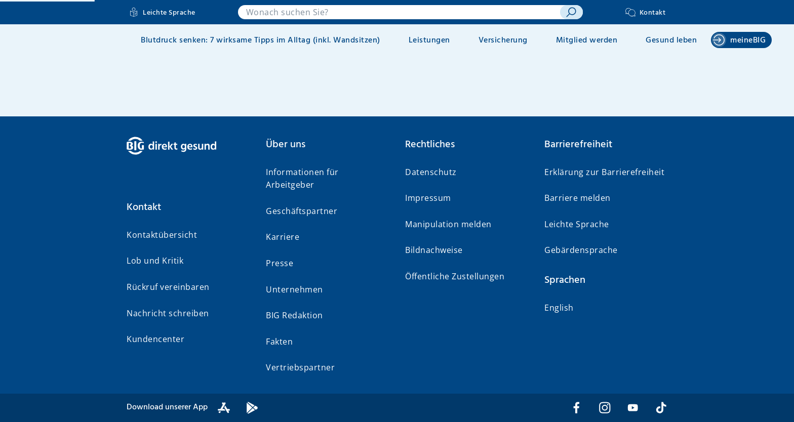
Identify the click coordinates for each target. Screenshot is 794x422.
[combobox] (399, 12)
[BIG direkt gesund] (188, 146)
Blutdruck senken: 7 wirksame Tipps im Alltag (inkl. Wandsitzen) (260, 40)
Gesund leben (671, 40)
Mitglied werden (587, 40)
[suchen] (571, 12)
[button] (188, 207)
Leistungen (429, 40)
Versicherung (503, 40)
